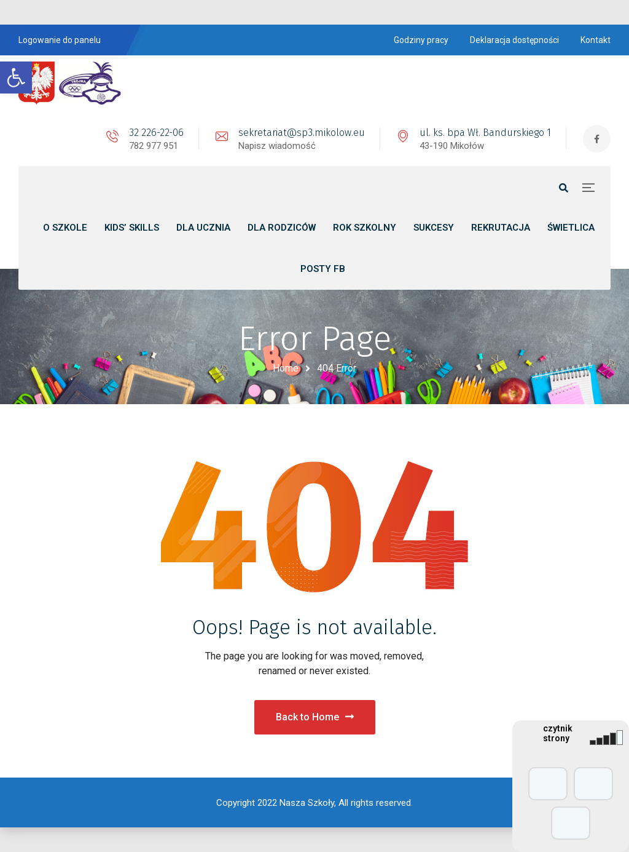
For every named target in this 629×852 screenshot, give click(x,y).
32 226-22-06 (156, 132)
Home (286, 368)
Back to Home (315, 717)
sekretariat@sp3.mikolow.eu (301, 132)
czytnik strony (557, 733)
